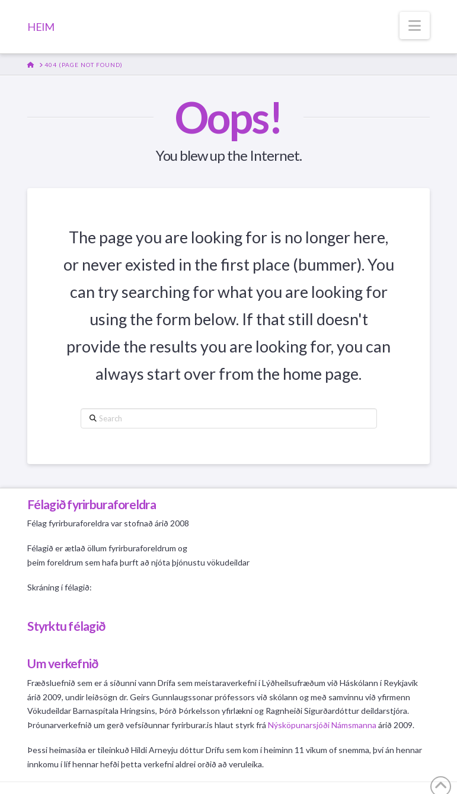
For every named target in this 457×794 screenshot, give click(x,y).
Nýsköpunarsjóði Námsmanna (322, 725)
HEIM (40, 26)
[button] (415, 25)
